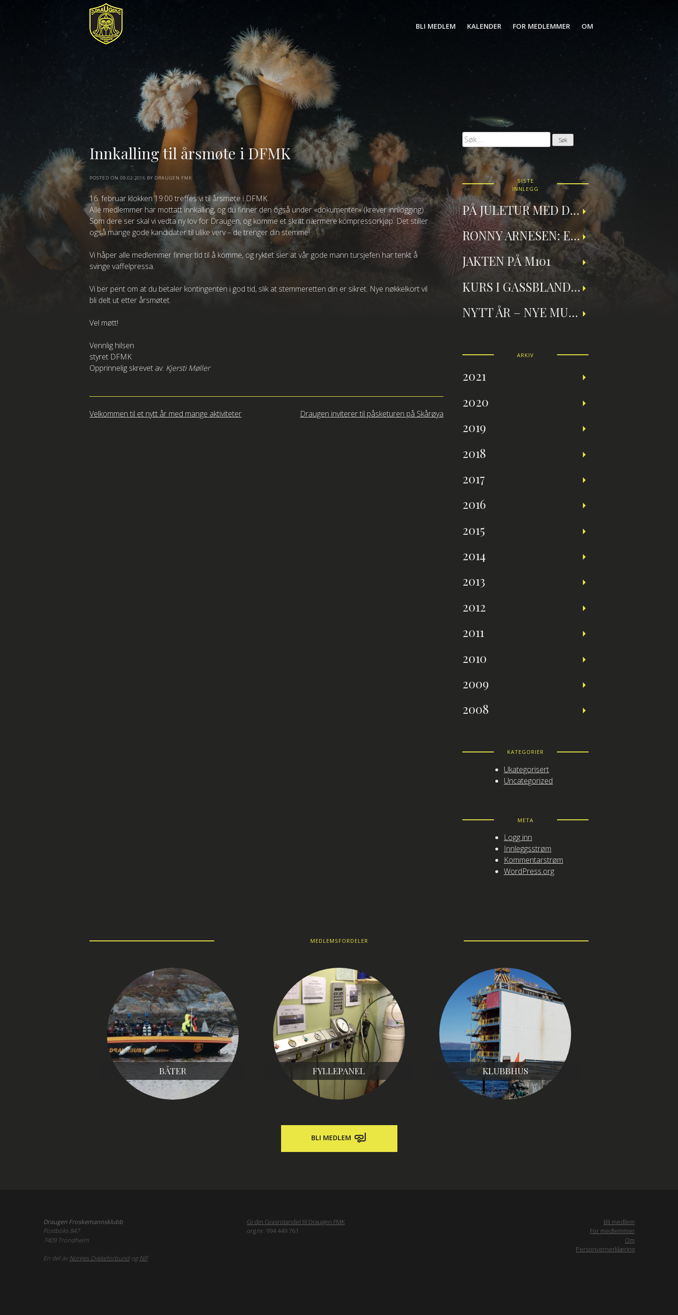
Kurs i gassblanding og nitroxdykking (525, 286)
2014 (474, 555)
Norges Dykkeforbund (99, 1258)
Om (587, 26)
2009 (475, 683)
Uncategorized (528, 781)
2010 (474, 658)
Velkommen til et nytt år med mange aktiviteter (165, 413)
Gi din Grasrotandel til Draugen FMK (296, 1221)
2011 (473, 632)
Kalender (484, 26)
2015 (473, 530)
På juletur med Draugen (525, 210)
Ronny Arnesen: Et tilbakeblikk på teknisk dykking (525, 235)
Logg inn (518, 837)
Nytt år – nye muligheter (525, 312)
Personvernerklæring (605, 1249)
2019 (474, 427)
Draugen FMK (173, 178)
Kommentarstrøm (533, 860)
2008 (475, 709)
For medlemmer (541, 26)
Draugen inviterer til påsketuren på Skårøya (372, 413)
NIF (143, 1258)
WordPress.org (529, 871)
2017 (473, 478)
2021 (474, 376)
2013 (473, 580)
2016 (474, 504)
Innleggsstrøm (527, 848)
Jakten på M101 (506, 261)
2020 (475, 401)
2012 (474, 606)
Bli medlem (436, 26)
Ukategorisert (526, 769)
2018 (474, 453)
